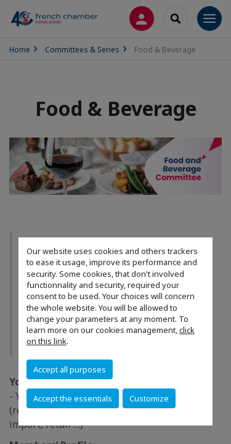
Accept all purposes (69, 369)
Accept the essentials (72, 398)
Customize (149, 398)
